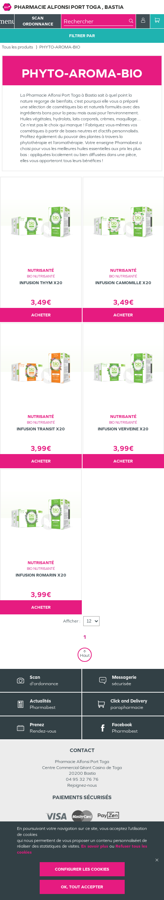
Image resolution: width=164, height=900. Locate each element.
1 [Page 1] (84, 637)
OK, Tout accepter (82, 886)
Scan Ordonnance (38, 21)
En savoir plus (94, 846)
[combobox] (96, 21)
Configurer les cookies (82, 869)
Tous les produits (17, 47)
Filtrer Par (82, 35)
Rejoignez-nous (82, 785)
